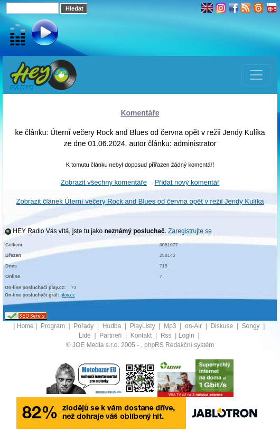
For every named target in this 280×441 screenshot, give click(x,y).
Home (25, 326)
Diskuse (222, 326)
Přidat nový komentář (186, 182)
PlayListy (143, 326)
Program (54, 326)
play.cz (68, 295)
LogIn (187, 335)
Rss (167, 335)
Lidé (85, 335)
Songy (252, 326)
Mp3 (171, 326)
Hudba (112, 326)
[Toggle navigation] (256, 74)
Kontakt (142, 335)
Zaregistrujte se (190, 231)
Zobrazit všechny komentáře (104, 182)
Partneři (111, 335)
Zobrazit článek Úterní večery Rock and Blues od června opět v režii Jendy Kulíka (140, 201)
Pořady (84, 326)
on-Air (194, 326)
